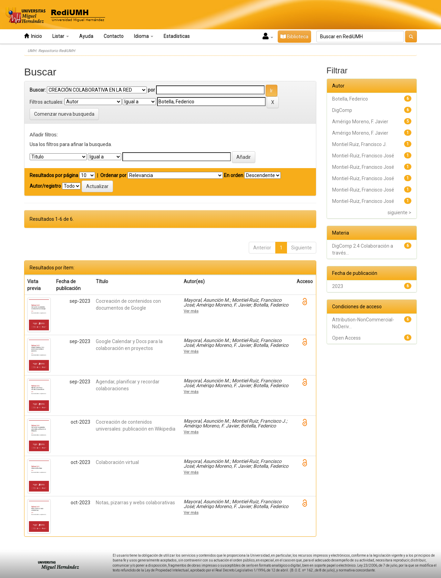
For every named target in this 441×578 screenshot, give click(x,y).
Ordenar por (113, 175)
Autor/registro (45, 186)
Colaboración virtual (117, 462)
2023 (337, 286)
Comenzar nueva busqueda (64, 114)
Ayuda (86, 36)
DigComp (342, 110)
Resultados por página (54, 175)
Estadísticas (177, 36)
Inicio (33, 36)
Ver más (191, 311)
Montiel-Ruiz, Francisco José (363, 155)
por (151, 90)
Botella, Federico (350, 99)
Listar (60, 36)
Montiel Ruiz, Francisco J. (359, 144)
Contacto (114, 36)
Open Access (346, 338)
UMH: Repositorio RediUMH (51, 51)
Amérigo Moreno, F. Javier (360, 121)
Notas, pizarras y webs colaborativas (135, 502)
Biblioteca (294, 36)
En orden (233, 175)
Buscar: (38, 90)
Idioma (143, 36)
